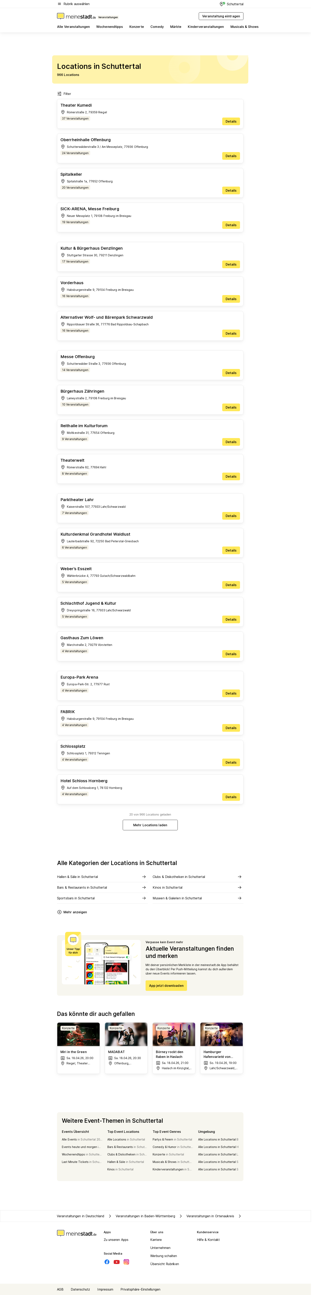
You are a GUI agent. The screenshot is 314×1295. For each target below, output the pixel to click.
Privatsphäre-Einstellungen (140, 1289)
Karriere (156, 1240)
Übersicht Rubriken (164, 1264)
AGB (60, 1289)
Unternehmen (160, 1248)
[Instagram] (126, 1262)
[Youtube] (116, 1262)
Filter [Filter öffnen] (64, 93)
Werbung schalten (163, 1256)
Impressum (105, 1289)
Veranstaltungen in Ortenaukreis (206, 1216)
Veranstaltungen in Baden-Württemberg (141, 1216)
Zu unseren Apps (116, 1240)
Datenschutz (80, 1289)
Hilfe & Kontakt (208, 1240)
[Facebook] (107, 1262)
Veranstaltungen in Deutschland (80, 1216)
